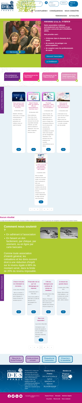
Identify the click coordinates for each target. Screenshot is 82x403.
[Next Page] (51, 209)
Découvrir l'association (54, 56)
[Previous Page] (31, 209)
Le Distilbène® (52, 61)
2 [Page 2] (37, 209)
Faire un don (72, 4)
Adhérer (63, 3)
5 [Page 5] (47, 209)
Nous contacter (52, 4)
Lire (19, 149)
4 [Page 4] (44, 209)
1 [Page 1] (34, 209)
